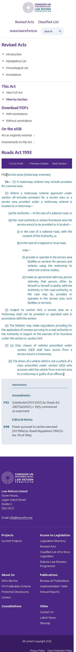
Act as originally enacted (18, 135)
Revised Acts (48, 546)
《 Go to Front (15, 163)
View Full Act (12, 92)
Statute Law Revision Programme (53, 564)
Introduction (12, 54)
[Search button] (61, 31)
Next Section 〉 (61, 163)
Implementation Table (53, 586)
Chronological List (15, 68)
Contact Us (47, 612)
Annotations (11, 74)
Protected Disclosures (15, 591)
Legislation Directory (53, 541)
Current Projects (12, 541)
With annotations (14, 114)
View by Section (14, 99)
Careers (6, 597)
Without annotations (17, 120)
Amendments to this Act (18, 142)
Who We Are (10, 580)
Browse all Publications (54, 580)
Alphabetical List (14, 61)
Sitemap (45, 623)
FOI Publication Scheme (16, 586)
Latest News (48, 617)
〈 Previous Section (37, 163)
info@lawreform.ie (21, 517)
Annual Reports (50, 591)
